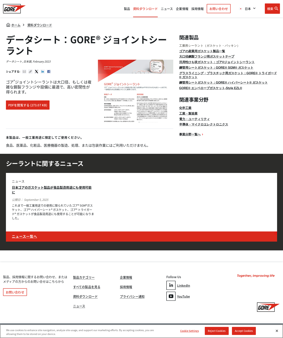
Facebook (49, 71)
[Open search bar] (272, 8)
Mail (24, 71)
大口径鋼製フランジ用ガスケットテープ (206, 56)
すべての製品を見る (86, 287)
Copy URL (30, 71)
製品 (127, 8)
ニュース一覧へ (24, 236)
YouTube (178, 296)
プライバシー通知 (132, 297)
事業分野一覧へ (190, 134)
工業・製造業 (188, 113)
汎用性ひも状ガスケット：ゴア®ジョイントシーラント (217, 62)
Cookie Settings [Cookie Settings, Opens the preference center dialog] (189, 331)
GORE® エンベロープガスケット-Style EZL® (210, 88)
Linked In (43, 71)
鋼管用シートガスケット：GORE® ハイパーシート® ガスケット (223, 82)
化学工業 (185, 108)
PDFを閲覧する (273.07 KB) (27, 105)
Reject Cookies (216, 331)
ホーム (15, 25)
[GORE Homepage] (14, 8)
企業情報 (182, 8)
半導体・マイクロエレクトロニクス (203, 124)
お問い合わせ (218, 8)
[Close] (277, 331)
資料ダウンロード (39, 25)
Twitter (36, 71)
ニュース (79, 306)
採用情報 (126, 287)
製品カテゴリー (84, 277)
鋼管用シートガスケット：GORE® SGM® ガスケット (216, 67)
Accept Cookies (244, 331)
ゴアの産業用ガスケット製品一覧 (202, 51)
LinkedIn (178, 285)
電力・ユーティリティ (194, 119)
